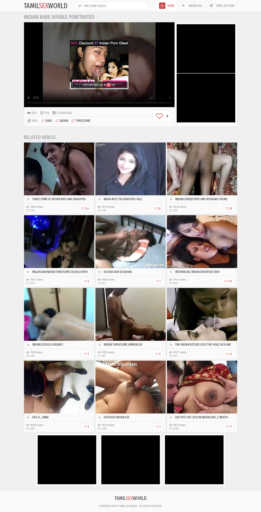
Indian (61, 121)
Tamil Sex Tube (221, 6)
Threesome (80, 121)
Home (166, 6)
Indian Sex (191, 6)
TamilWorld (46, 6)
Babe (46, 121)
